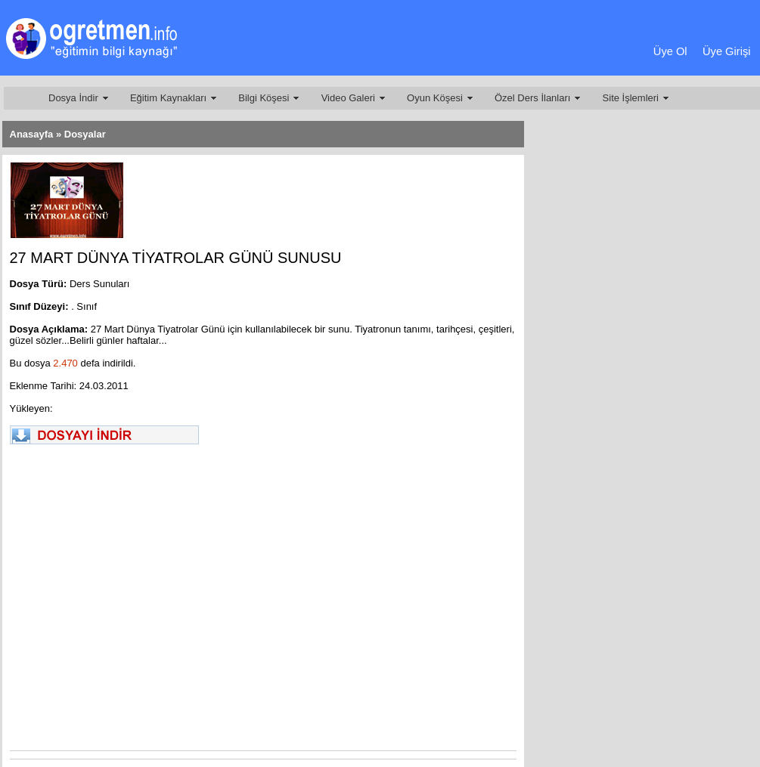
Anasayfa (32, 134)
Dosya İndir (73, 98)
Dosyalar (85, 134)
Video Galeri (348, 98)
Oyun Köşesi (435, 98)
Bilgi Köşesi (263, 98)
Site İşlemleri (631, 98)
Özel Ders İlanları (532, 98)
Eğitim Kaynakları (168, 98)
